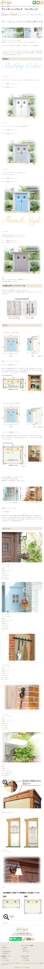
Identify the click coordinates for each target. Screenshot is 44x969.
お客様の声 (25, 958)
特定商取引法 (5, 953)
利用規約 (41, 963)
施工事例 (4, 958)
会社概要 (25, 947)
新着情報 (4, 947)
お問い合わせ (26, 951)
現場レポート (26, 949)
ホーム (4, 945)
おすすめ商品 (7, 6)
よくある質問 (26, 960)
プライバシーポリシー (33, 963)
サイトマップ (5, 949)
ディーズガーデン (15, 6)
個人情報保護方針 (6, 951)
